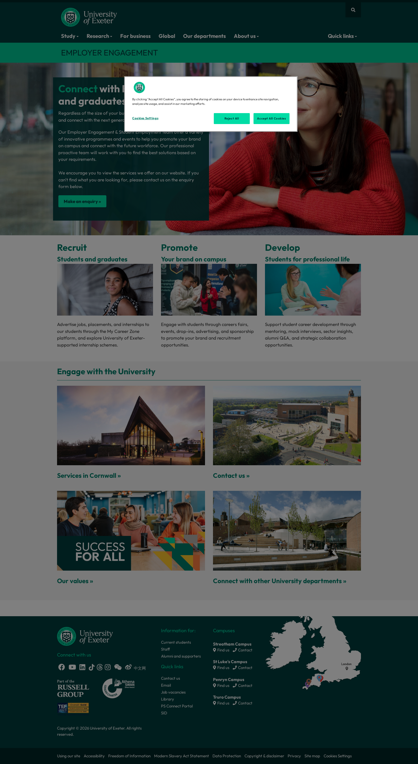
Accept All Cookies (271, 118)
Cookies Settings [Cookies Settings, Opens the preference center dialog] (145, 118)
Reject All (231, 118)
